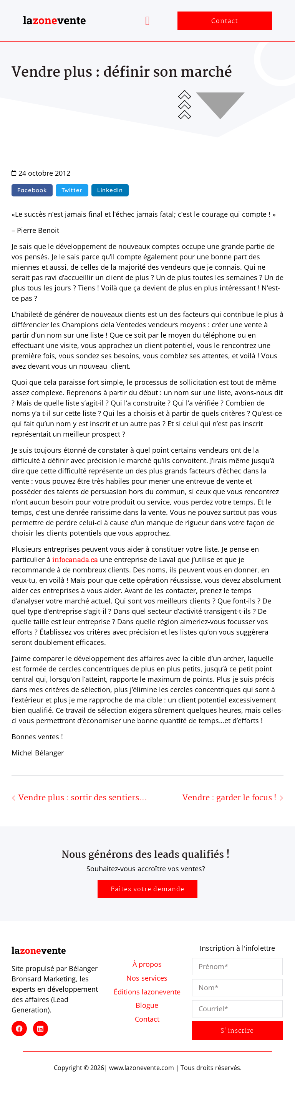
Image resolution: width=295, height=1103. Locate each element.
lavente (54, 20)
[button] (147, 21)
